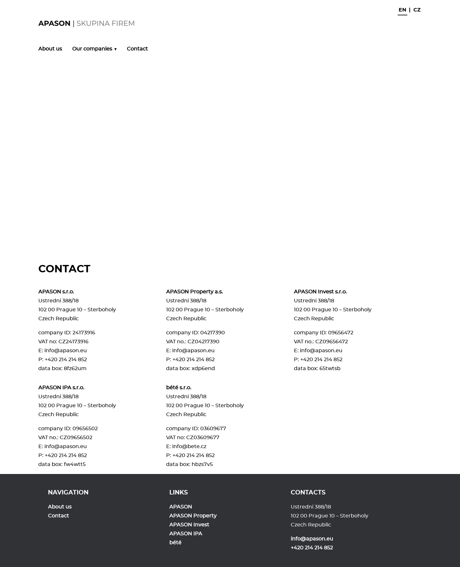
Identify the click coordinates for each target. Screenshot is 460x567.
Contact (137, 48)
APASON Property (193, 515)
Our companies (92, 48)
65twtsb (330, 368)
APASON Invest (189, 524)
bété (175, 542)
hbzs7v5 (202, 464)
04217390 (212, 332)
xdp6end (203, 368)
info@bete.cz (189, 446)
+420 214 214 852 (66, 359)
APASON (180, 506)
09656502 (85, 428)
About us (50, 48)
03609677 (213, 428)
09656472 (340, 332)
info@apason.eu (65, 350)
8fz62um (75, 368)
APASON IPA (185, 533)
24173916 (84, 332)
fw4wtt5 (75, 464)
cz (417, 9)
